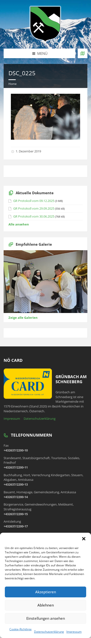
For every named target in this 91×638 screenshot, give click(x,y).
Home (12, 84)
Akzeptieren (45, 591)
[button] (83, 538)
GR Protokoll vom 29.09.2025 (33, 208)
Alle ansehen (18, 224)
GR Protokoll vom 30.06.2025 (33, 216)
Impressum (74, 632)
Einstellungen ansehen (45, 618)
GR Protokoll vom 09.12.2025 (33, 201)
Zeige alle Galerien (23, 317)
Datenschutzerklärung (49, 632)
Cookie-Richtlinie (20, 629)
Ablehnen (45, 605)
